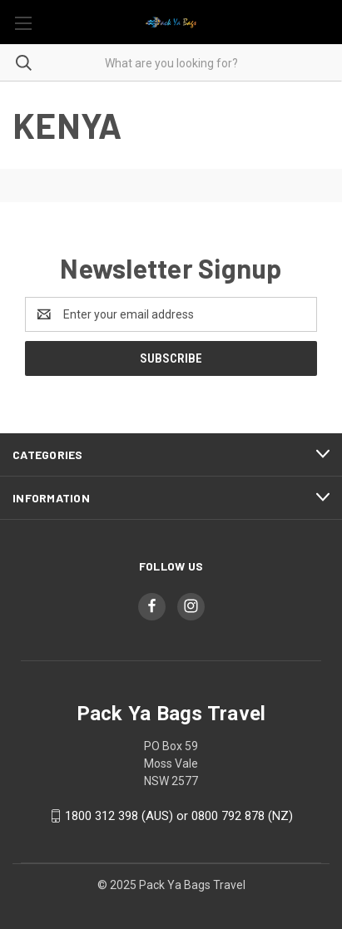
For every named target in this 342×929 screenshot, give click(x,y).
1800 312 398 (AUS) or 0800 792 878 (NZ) (179, 815)
